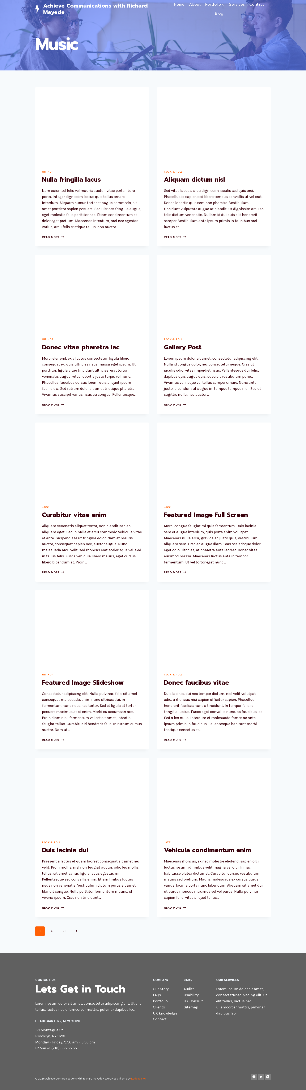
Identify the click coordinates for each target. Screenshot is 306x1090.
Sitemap (191, 1007)
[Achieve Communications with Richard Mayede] (101, 9)
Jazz (45, 507)
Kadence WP (138, 1078)
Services (237, 4)
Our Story (161, 989)
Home (179, 4)
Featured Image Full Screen (206, 515)
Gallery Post (182, 347)
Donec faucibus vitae (196, 682)
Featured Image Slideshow (83, 682)
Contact (256, 4)
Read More (53, 237)
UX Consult (193, 1001)
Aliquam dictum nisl (194, 179)
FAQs (157, 995)
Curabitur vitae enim (74, 515)
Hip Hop (47, 171)
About (195, 4)
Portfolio (160, 1001)
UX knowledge (165, 1013)
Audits (189, 989)
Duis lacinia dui (65, 850)
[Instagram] (268, 1077)
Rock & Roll (173, 171)
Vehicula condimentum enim (207, 850)
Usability (191, 995)
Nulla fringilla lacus (71, 179)
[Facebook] (254, 1077)
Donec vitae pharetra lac (80, 347)
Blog (219, 13)
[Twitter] (261, 1077)
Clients (159, 1007)
